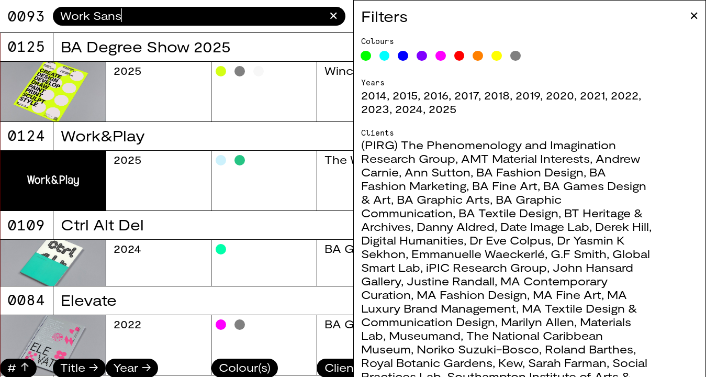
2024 (440, 108)
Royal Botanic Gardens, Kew (473, 362)
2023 (407, 108)
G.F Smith (610, 253)
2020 (591, 95)
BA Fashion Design (561, 172)
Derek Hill (653, 226)
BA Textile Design (540, 212)
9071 (26, 16)
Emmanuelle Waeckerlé (509, 253)
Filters (416, 16)
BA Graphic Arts (474, 199)
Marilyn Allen (569, 321)
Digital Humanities (444, 240)
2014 (405, 95)
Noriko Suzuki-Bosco (509, 349)
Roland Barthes (620, 349)
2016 (467, 95)
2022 (656, 95)
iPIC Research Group (517, 267)
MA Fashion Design (503, 294)
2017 (498, 95)
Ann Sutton (469, 172)
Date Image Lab (576, 226)
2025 (474, 108)
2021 (623, 95)
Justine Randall (482, 280)
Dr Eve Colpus (541, 240)
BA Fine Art (536, 185)
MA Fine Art (598, 294)
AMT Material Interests (556, 158)
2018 (528, 95)
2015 (436, 95)
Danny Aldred (487, 226)
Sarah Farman (598, 362)
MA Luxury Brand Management (525, 301)
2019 (559, 95)
